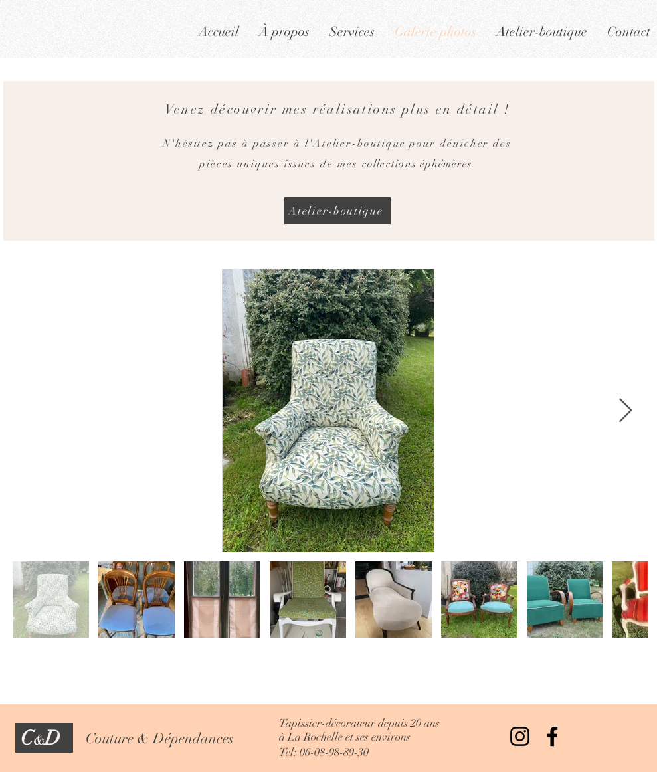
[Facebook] (552, 736)
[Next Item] (625, 411)
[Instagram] (520, 736)
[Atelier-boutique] (337, 210)
